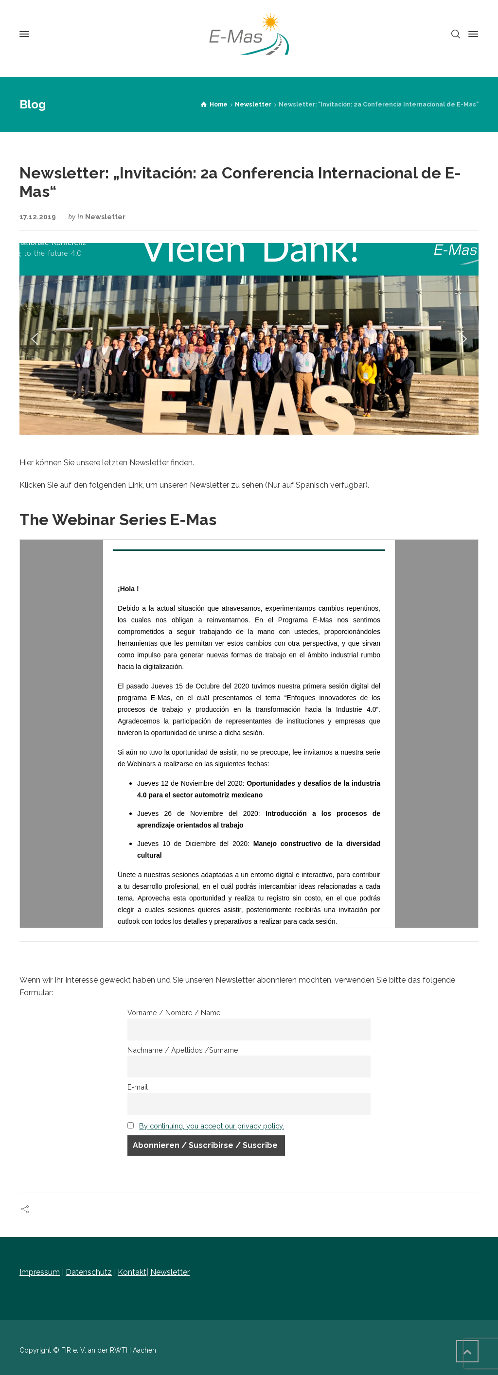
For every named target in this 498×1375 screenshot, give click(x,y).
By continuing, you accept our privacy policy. (211, 1126)
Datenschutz (89, 1272)
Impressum (39, 1272)
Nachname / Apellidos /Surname (182, 1050)
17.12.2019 (37, 217)
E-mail (137, 1087)
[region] (249, 338)
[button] (34, 339)
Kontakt (132, 1272)
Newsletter (105, 217)
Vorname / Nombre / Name (174, 1012)
